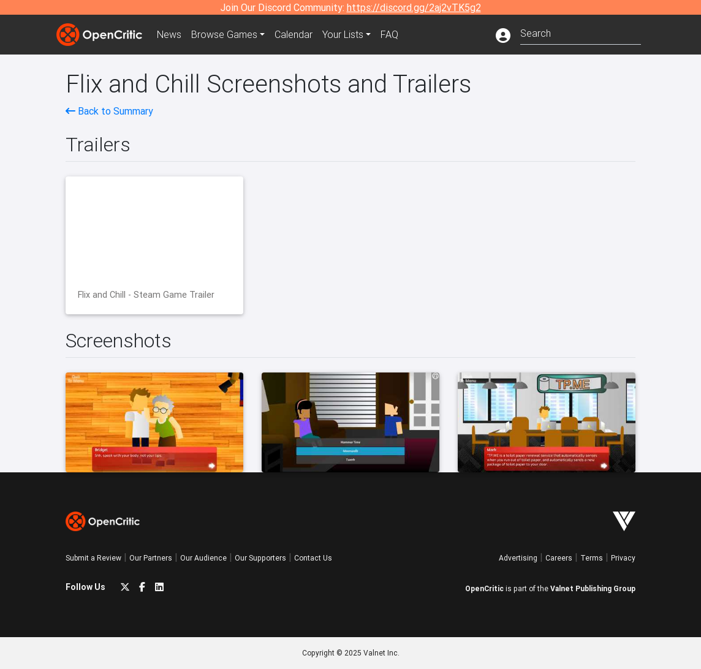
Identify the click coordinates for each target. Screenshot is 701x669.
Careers (558, 557)
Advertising (518, 557)
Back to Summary (109, 111)
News (169, 34)
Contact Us (313, 557)
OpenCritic (484, 588)
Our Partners (150, 557)
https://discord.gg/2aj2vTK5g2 (414, 7)
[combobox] (580, 32)
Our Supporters (260, 557)
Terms (591, 557)
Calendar (294, 34)
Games (224, 34)
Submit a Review (93, 557)
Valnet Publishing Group (592, 588)
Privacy (623, 557)
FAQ (389, 34)
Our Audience (203, 557)
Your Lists (342, 34)
